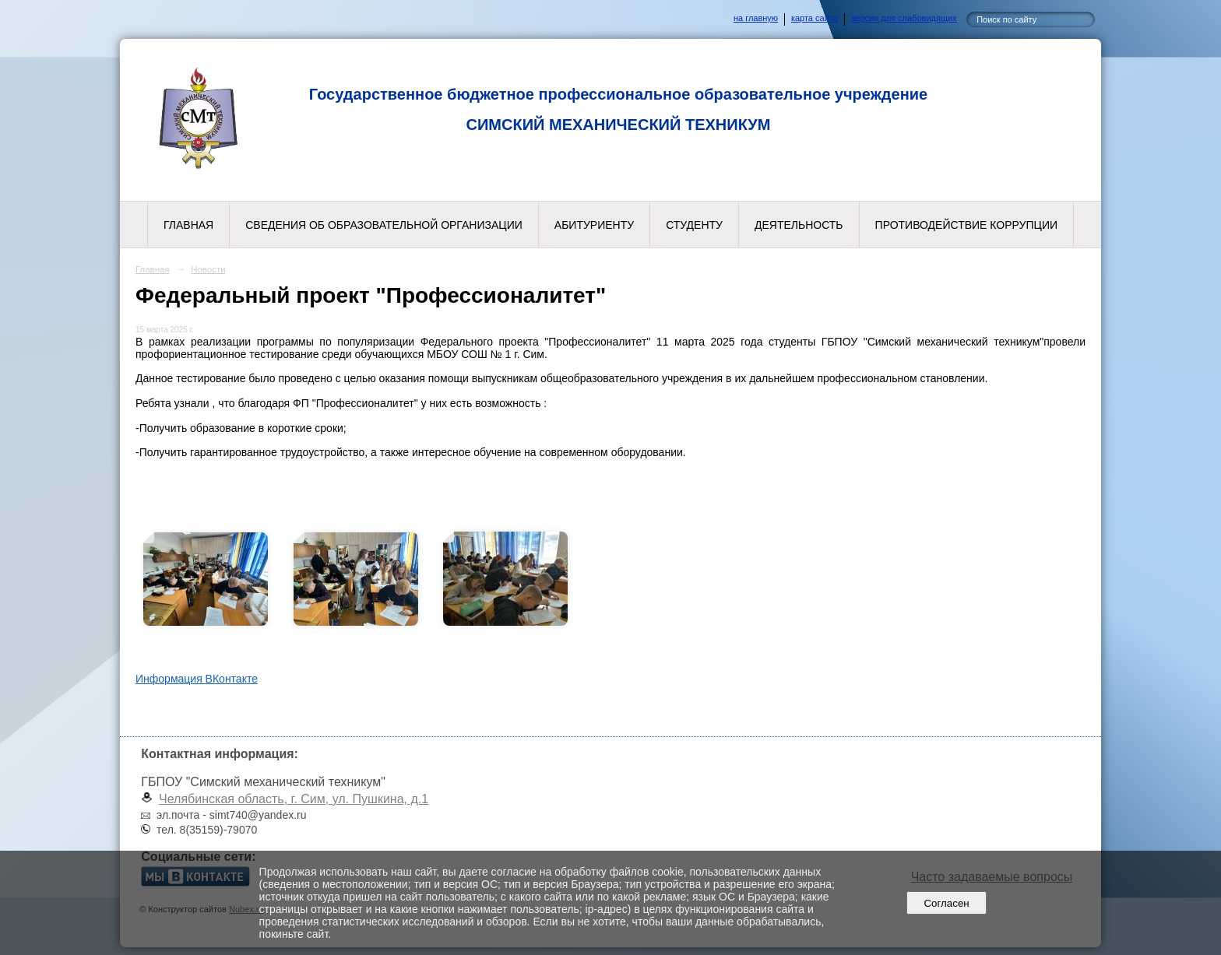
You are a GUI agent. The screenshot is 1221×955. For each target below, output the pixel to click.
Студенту (694, 225)
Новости (208, 269)
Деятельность (799, 225)
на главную (756, 18)
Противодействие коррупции (966, 225)
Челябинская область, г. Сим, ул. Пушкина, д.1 (293, 799)
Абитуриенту (594, 225)
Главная (188, 225)
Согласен (946, 903)
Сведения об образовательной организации (384, 225)
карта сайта (814, 18)
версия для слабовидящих (904, 18)
